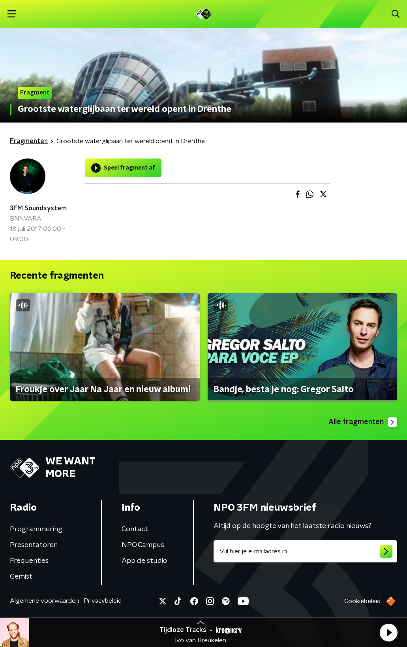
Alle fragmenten (362, 422)
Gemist (21, 576)
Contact (135, 529)
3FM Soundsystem (38, 208)
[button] (388, 632)
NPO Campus (143, 545)
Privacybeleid (103, 601)
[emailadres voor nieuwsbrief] (306, 551)
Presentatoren (34, 545)
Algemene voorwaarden (44, 601)
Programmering (36, 529)
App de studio (144, 560)
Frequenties (29, 560)
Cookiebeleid (362, 601)
